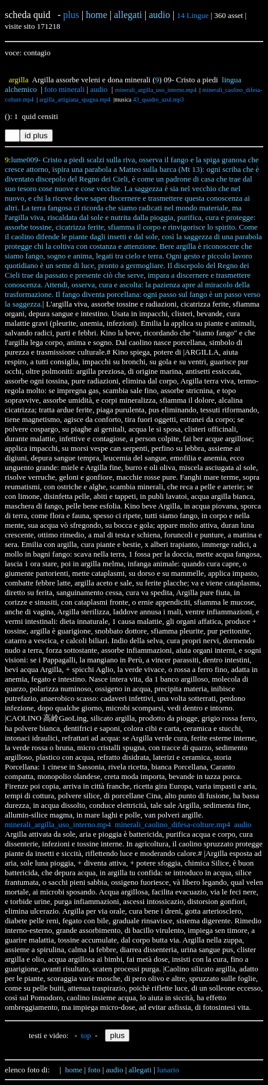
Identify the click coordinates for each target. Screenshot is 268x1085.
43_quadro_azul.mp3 (158, 99)
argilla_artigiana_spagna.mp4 (75, 99)
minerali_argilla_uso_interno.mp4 (156, 90)
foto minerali (64, 89)
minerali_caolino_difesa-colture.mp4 (172, 824)
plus (71, 15)
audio (98, 89)
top (86, 1035)
